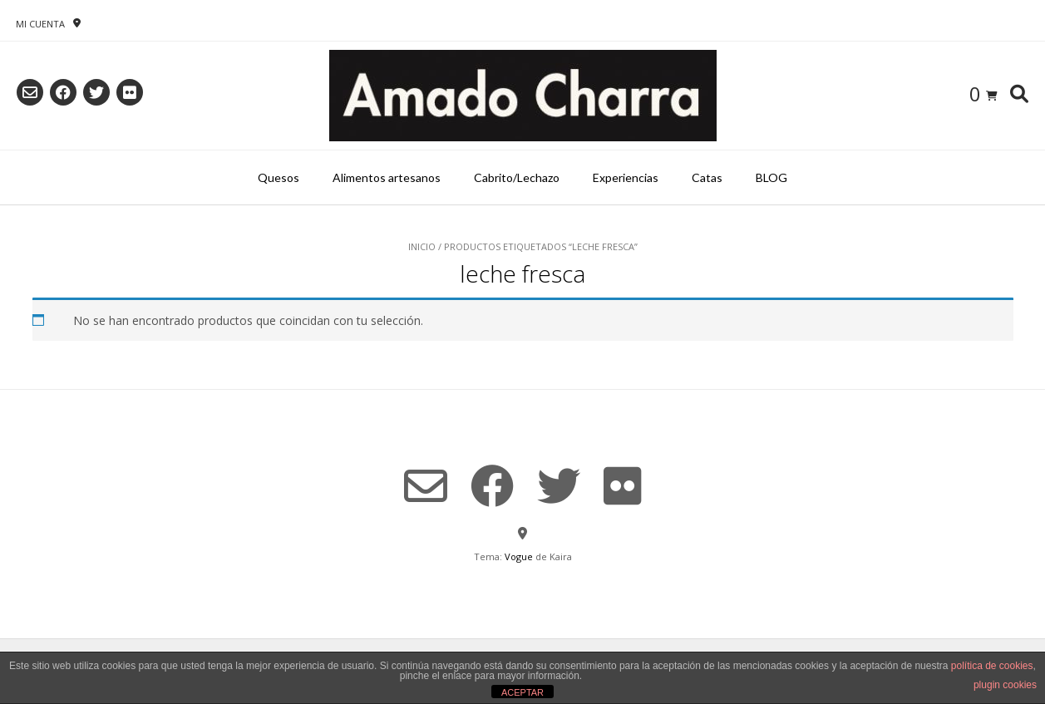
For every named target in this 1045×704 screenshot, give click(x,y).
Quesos (278, 177)
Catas (707, 177)
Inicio (422, 246)
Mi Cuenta (40, 23)
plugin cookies (1005, 685)
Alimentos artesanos (387, 177)
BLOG (771, 177)
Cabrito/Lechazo (516, 177)
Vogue (519, 556)
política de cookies (992, 666)
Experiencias (625, 177)
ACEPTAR (522, 692)
